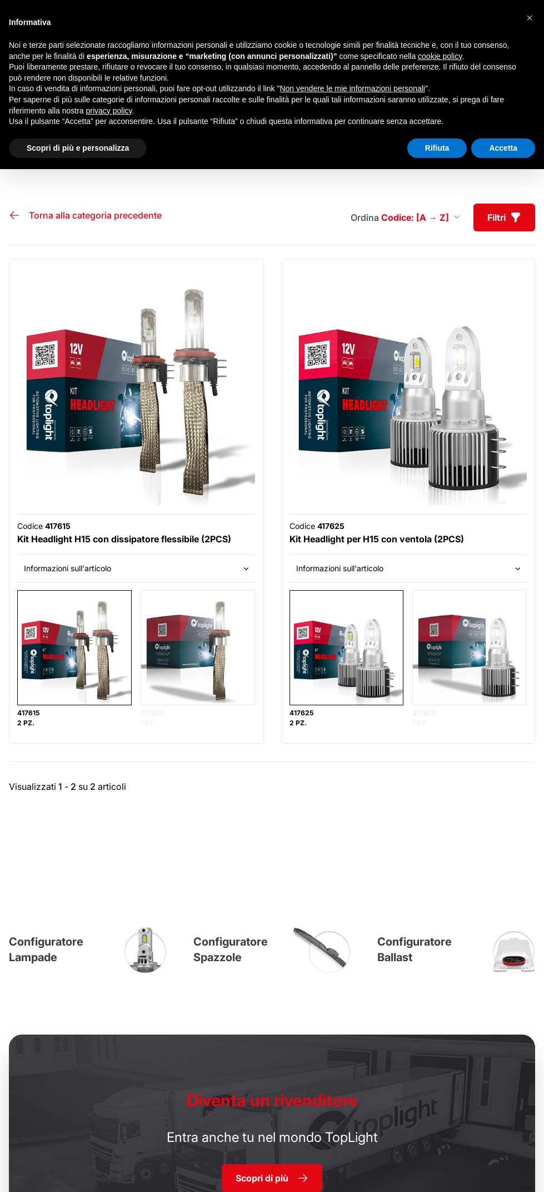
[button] (529, 18)
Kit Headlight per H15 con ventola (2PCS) (377, 539)
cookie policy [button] (440, 56)
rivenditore (272, 1100)
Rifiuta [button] (437, 148)
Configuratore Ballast (414, 949)
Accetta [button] (503, 148)
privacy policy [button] (109, 110)
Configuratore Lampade (46, 949)
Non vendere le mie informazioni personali (352, 88)
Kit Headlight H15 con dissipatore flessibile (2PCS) (124, 539)
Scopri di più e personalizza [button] (78, 148)
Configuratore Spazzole (230, 949)
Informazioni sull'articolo (137, 568)
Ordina (405, 217)
